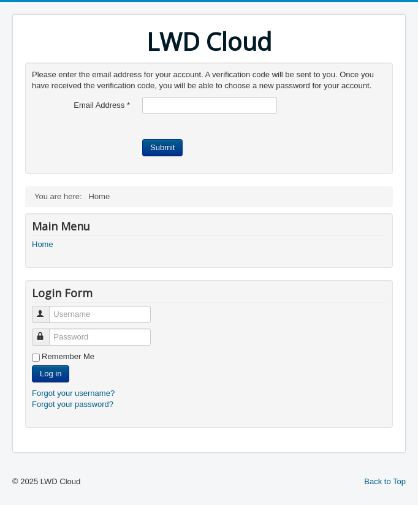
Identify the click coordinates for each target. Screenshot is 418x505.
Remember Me (68, 356)
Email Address (102, 105)
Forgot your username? (73, 393)
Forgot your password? (72, 404)
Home (42, 244)
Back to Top (385, 481)
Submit (162, 147)
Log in (50, 373)
